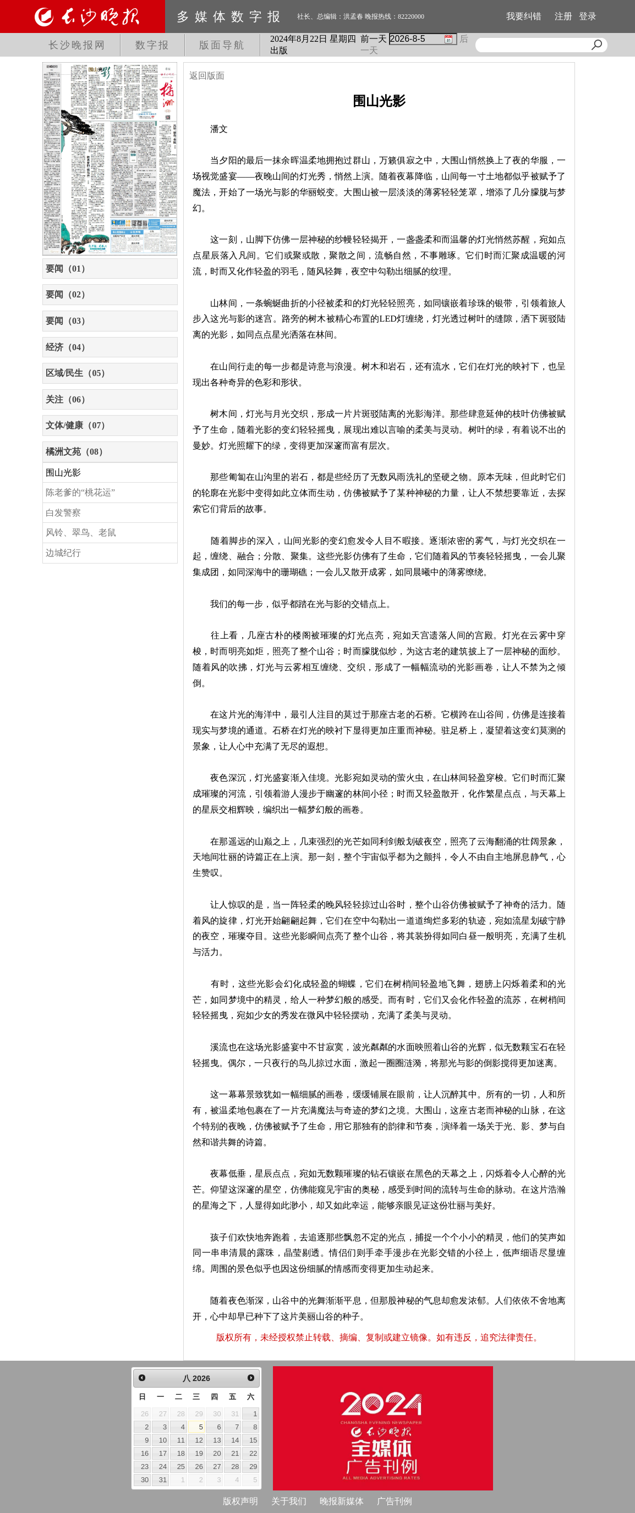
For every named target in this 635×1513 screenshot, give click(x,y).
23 (145, 1466)
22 (253, 1453)
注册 (563, 16)
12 (199, 1440)
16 (145, 1453)
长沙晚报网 (77, 45)
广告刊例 (394, 1501)
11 (181, 1440)
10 (163, 1440)
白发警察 (63, 512)
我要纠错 (523, 16)
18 (181, 1453)
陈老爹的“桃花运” (80, 492)
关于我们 (288, 1501)
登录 (587, 16)
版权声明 (240, 1501)
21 (235, 1453)
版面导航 (222, 45)
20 (217, 1453)
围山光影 (63, 472)
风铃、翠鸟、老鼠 (81, 532)
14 (235, 1440)
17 (163, 1453)
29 (253, 1466)
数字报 (152, 45)
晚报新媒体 (342, 1501)
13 (217, 1440)
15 (253, 1440)
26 (199, 1466)
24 (163, 1466)
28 (235, 1466)
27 (217, 1466)
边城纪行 (63, 552)
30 (145, 1480)
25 (181, 1466)
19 (199, 1453)
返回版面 (207, 75)
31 (163, 1480)
